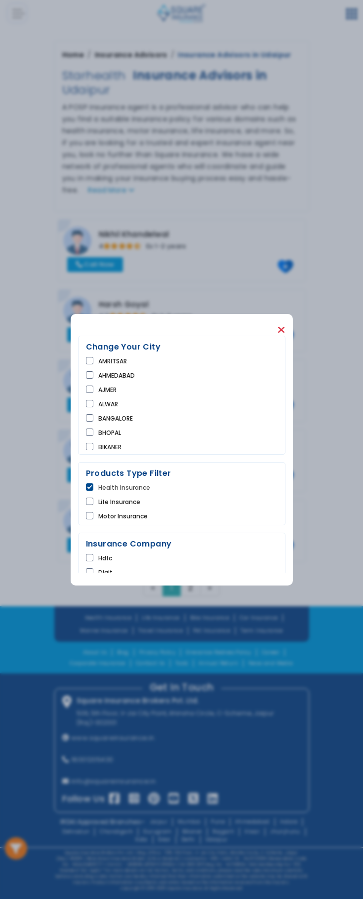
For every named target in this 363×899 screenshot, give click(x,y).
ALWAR (108, 404)
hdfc (105, 558)
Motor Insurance (123, 516)
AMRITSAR (112, 361)
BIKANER (109, 447)
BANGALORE (115, 418)
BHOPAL (109, 433)
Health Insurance (124, 487)
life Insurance (119, 502)
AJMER (107, 390)
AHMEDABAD (116, 375)
